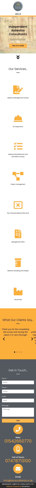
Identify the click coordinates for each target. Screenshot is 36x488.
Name (4, 378)
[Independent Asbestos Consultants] (18, 6)
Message (5, 405)
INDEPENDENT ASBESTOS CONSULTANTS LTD (17, 484)
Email (4, 396)
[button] (14, 352)
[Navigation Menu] (18, 14)
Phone (4, 387)
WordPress (26, 486)
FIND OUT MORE (18, 48)
